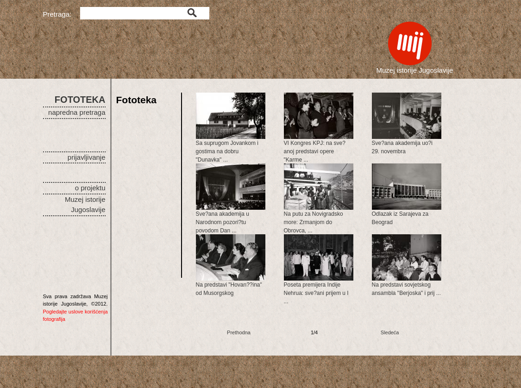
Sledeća (390, 332)
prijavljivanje (87, 157)
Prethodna (239, 332)
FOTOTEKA (80, 99)
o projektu (90, 188)
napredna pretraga (76, 112)
